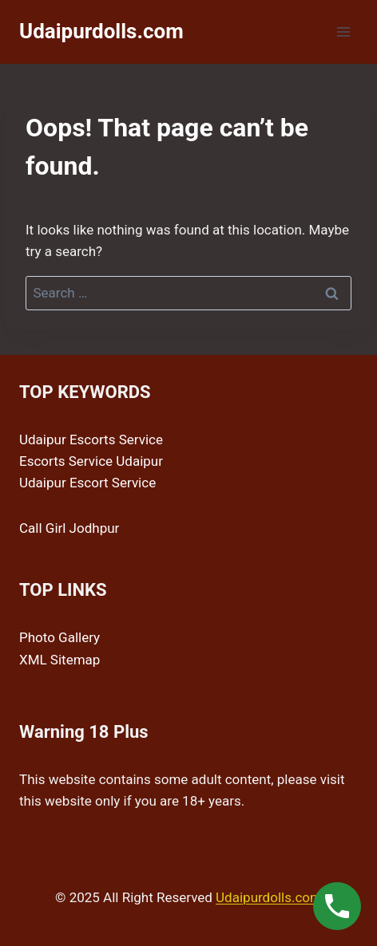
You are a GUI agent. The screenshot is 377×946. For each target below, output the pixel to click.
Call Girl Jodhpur (69, 528)
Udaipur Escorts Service (91, 439)
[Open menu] (343, 31)
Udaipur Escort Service (87, 483)
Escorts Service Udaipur (91, 461)
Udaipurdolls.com (269, 897)
